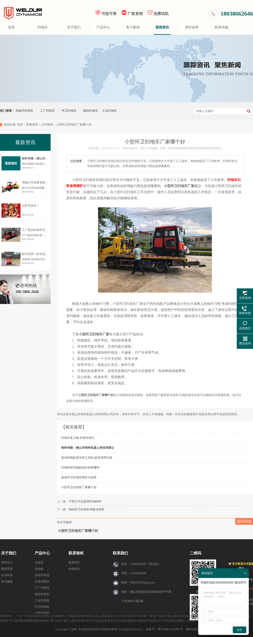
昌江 (89, 620)
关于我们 (74, 27)
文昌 (166, 620)
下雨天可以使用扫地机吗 (85, 501)
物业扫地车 (90, 110)
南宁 (156, 616)
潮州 (37, 616)
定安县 (105, 620)
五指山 (173, 620)
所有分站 (194, 620)
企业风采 (7, 575)
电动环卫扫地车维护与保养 (79, 477)
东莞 (43, 616)
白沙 (78, 620)
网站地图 (192, 629)
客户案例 (133, 27)
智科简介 (7, 562)
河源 (55, 616)
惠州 (60, 616)
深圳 (31, 616)
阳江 (114, 616)
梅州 (84, 616)
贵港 (194, 616)
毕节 (9, 620)
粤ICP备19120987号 (171, 629)
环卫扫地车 (69, 110)
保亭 (83, 620)
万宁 (160, 620)
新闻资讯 (162, 27)
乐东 (119, 620)
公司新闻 (47, 124)
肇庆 (131, 616)
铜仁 (47, 620)
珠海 (143, 616)
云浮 (119, 616)
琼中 (145, 620)
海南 (59, 620)
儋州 (181, 620)
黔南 (32, 620)
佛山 (49, 616)
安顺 (3, 620)
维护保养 (192, 27)
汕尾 (102, 616)
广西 (149, 616)
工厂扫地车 (47, 110)
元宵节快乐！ (30, 205)
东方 (113, 620)
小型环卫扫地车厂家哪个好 (79, 487)
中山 (137, 616)
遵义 (53, 620)
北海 (173, 616)
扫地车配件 (42, 581)
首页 (11, 27)
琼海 (140, 620)
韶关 (108, 616)
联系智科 (76, 553)
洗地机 (39, 568)
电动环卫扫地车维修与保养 (86, 509)
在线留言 (74, 568)
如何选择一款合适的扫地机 (39, 254)
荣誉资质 (7, 568)
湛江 (125, 616)
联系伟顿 (221, 27)
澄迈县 (96, 620)
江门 (66, 616)
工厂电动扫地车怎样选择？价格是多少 (47, 230)
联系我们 (74, 562)
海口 (66, 620)
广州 (25, 616)
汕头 (96, 616)
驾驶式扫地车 (24, 110)
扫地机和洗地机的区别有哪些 (80, 467)
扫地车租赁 (42, 575)
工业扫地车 (109, 110)
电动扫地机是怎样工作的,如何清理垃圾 (86, 457)
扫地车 (43, 27)
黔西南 (39, 620)
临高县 (126, 620)
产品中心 (103, 27)
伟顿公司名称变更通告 (36, 182)
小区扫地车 (42, 613)
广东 (19, 616)
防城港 (186, 616)
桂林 (162, 616)
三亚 (72, 620)
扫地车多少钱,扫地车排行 (77, 437)
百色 (168, 616)
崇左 (179, 616)
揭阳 (72, 616)
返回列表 (244, 521)
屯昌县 (152, 620)
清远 (90, 616)
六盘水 (16, 620)
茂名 (78, 616)
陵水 (134, 620)
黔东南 (25, 620)
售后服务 (7, 581)
